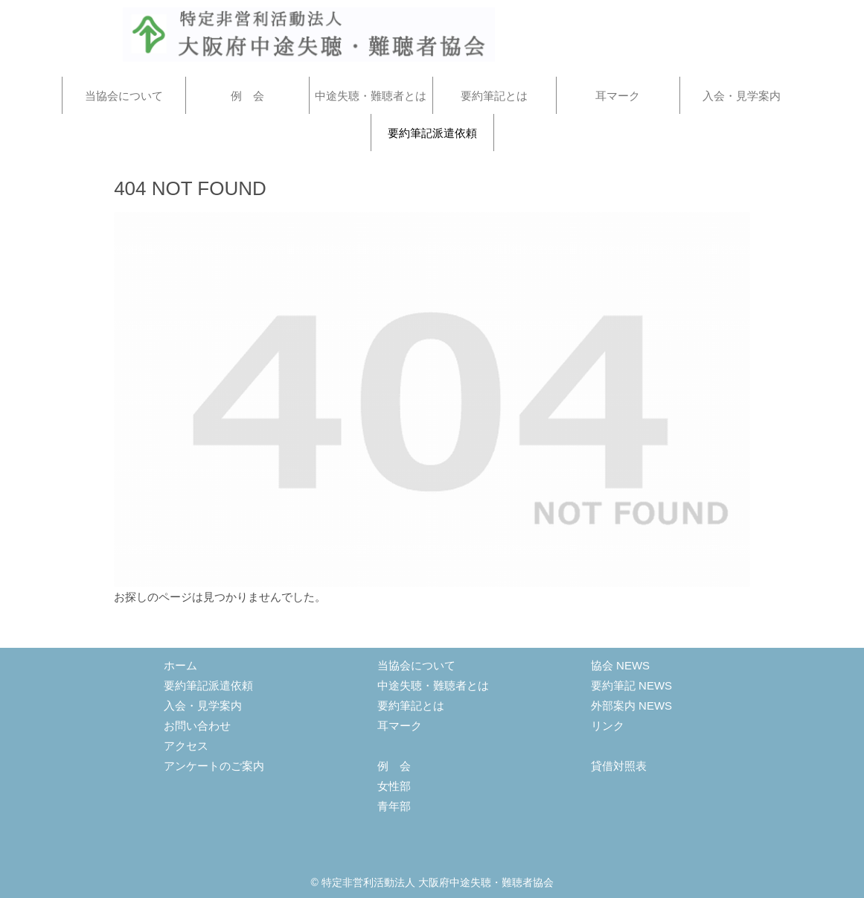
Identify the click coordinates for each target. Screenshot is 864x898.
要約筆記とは (410, 705)
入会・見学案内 (203, 705)
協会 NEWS (620, 665)
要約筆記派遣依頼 (208, 685)
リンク (607, 725)
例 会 (394, 766)
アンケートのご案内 (214, 766)
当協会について (416, 665)
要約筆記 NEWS (631, 685)
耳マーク (399, 725)
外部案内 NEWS (631, 705)
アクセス (186, 745)
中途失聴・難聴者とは (433, 685)
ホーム (180, 665)
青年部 (394, 806)
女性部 (394, 786)
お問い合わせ (197, 725)
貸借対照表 (619, 766)
